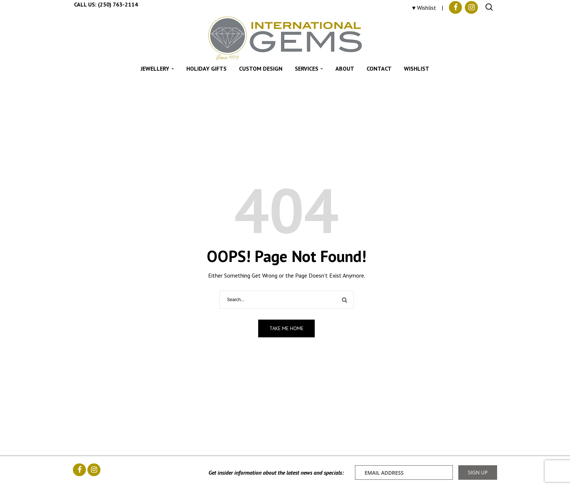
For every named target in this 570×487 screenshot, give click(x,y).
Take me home (286, 328)
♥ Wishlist (424, 7)
